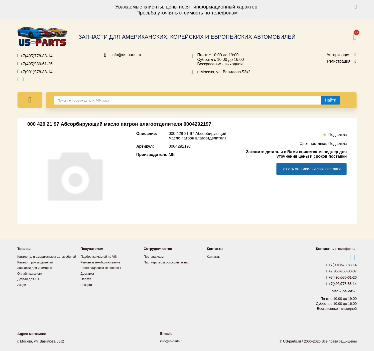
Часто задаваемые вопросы (103, 267)
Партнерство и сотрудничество (169, 262)
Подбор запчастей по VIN (101, 256)
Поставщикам (155, 256)
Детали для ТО (29, 284)
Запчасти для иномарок (36, 273)
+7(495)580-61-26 (35, 63)
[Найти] (330, 100)
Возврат (87, 284)
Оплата (87, 278)
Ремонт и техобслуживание (103, 262)
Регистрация (339, 61)
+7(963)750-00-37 (341, 271)
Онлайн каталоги (31, 278)
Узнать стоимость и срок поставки (307, 169)
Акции (22, 289)
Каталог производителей (37, 267)
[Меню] (30, 100)
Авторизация (339, 55)
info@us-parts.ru (126, 55)
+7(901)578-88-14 (35, 71)
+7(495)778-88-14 (35, 55)
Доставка (88, 273)
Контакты (214, 256)
